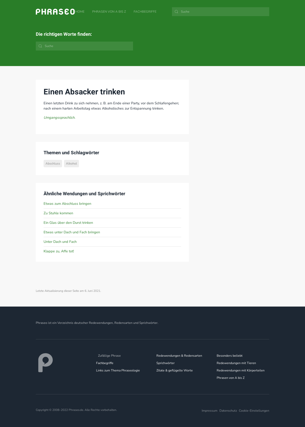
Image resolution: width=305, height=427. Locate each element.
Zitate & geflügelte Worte (174, 370)
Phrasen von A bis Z (109, 12)
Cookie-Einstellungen (254, 411)
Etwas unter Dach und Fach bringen (72, 232)
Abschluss (53, 163)
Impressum (209, 411)
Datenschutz (228, 411)
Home (79, 12)
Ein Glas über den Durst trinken (68, 222)
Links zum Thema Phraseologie (118, 370)
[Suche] (220, 11)
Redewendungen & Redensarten (179, 356)
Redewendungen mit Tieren (236, 363)
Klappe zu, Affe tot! (59, 251)
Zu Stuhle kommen (58, 213)
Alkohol (71, 163)
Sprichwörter (165, 363)
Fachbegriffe (145, 12)
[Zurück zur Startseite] (55, 11)
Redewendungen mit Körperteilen (241, 370)
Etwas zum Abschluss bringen (67, 203)
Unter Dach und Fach (60, 241)
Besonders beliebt (230, 356)
